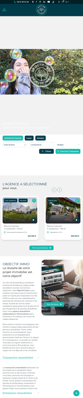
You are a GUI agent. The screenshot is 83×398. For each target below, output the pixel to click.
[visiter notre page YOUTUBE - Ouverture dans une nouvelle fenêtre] (49, 2)
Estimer (40, 141)
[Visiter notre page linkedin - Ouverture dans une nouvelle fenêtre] (44, 2)
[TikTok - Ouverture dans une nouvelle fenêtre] (53, 2)
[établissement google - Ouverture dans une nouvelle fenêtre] (33, 2)
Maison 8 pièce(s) (56, 227)
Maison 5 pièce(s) (13, 227)
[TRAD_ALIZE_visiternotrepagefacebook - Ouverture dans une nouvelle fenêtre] (36, 1)
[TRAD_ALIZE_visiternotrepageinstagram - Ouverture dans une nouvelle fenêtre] (40, 2)
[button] (54, 190)
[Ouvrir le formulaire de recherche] (46, 154)
